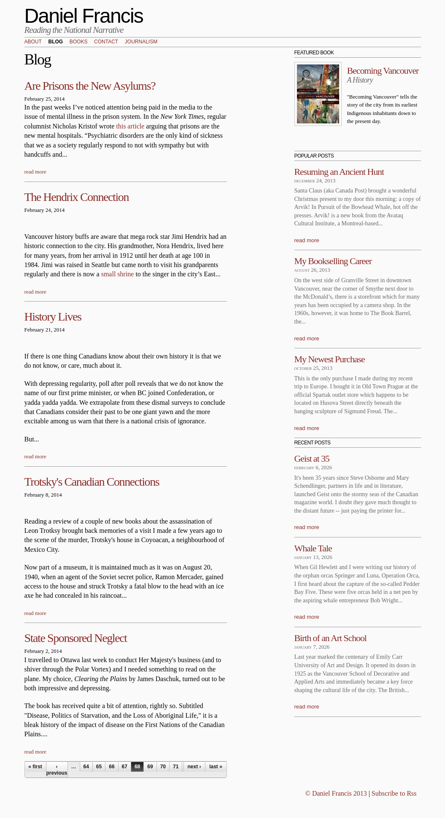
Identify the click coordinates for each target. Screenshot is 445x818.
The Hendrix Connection (76, 196)
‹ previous (56, 769)
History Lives (52, 316)
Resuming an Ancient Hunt (339, 171)
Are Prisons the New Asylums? (90, 85)
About (33, 42)
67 (124, 767)
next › (194, 767)
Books (79, 42)
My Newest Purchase (329, 359)
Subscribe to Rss (394, 793)
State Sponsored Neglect (75, 637)
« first (35, 767)
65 (99, 767)
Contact (106, 42)
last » (215, 767)
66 (111, 767)
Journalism (141, 42)
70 (163, 767)
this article (130, 126)
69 (150, 767)
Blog (55, 42)
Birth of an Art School (330, 638)
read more (35, 171)
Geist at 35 (311, 458)
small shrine (117, 274)
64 (86, 767)
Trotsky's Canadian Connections (91, 481)
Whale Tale (313, 548)
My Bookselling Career (333, 261)
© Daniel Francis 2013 (336, 793)
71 (175, 767)
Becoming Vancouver (383, 70)
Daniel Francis (83, 16)
